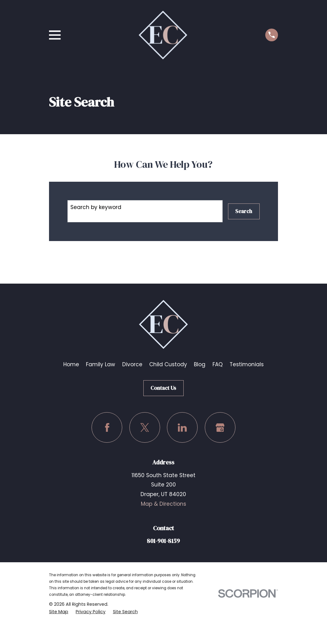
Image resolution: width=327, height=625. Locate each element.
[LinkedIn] (182, 427)
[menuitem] (58, 611)
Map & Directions (163, 504)
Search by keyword (95, 207)
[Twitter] (144, 427)
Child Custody (168, 364)
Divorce (132, 364)
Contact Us (163, 388)
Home (71, 364)
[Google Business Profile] (220, 427)
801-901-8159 (163, 541)
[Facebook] (107, 427)
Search (243, 211)
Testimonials (247, 364)
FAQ (218, 364)
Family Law (100, 364)
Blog (199, 364)
